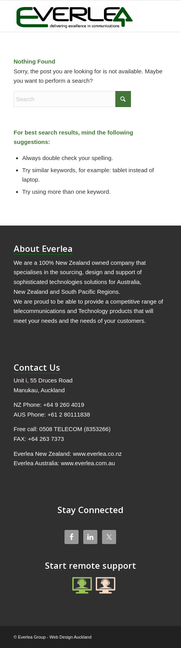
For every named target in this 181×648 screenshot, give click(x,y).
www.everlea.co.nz (97, 453)
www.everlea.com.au (88, 463)
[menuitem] (156, 16)
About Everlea (43, 248)
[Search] (72, 99)
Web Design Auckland (70, 637)
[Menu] (156, 16)
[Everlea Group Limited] (75, 16)
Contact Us (37, 367)
